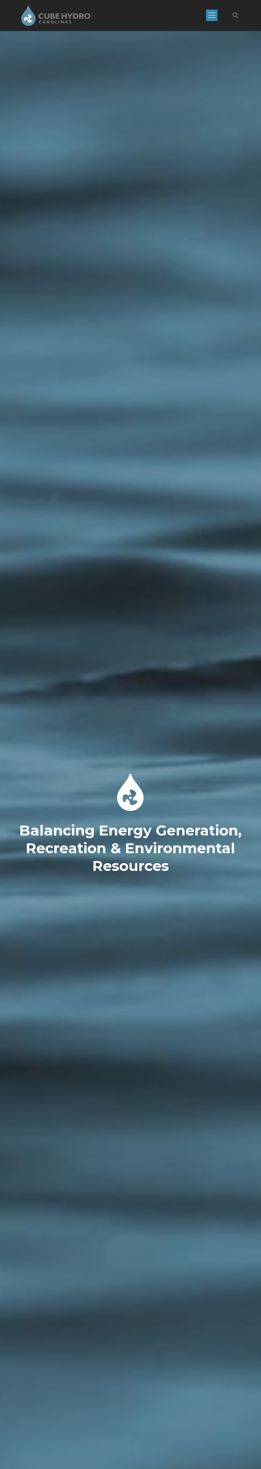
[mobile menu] (212, 15)
